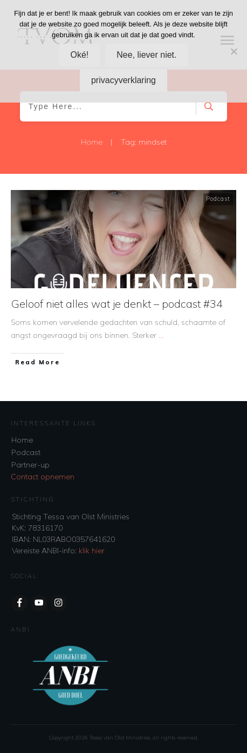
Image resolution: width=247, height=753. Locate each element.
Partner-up (30, 465)
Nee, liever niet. (146, 54)
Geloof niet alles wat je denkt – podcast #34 (117, 303)
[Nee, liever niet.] (233, 51)
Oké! (80, 54)
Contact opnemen (42, 476)
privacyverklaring (123, 80)
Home (22, 440)
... (161, 335)
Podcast (218, 198)
